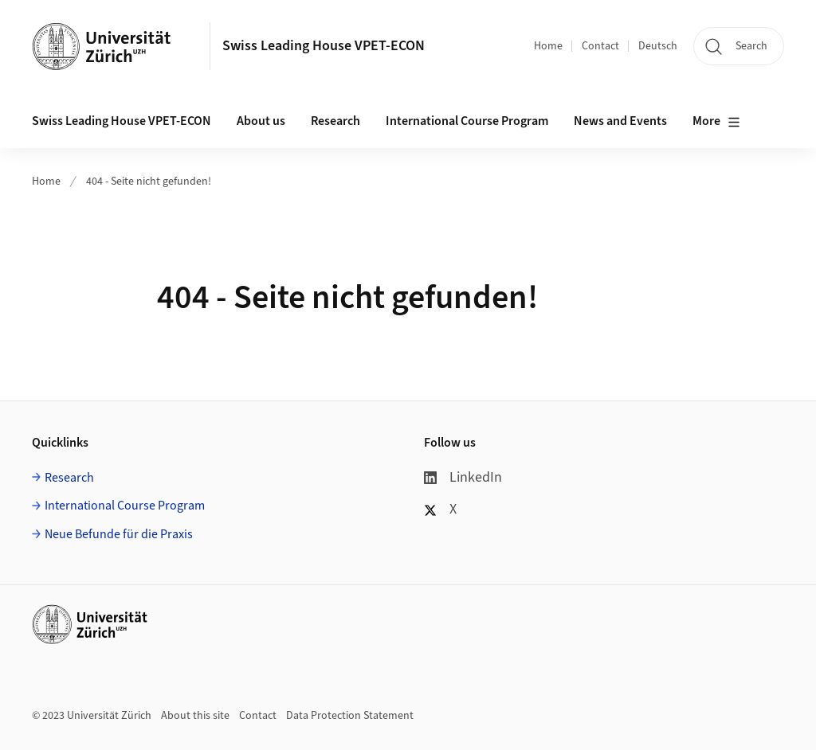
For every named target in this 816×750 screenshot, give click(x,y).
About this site (195, 716)
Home (548, 46)
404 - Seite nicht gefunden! (148, 181)
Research (69, 477)
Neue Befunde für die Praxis (119, 534)
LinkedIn (463, 477)
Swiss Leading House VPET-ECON (323, 46)
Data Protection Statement (350, 716)
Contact (600, 46)
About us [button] (261, 121)
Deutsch (657, 46)
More (716, 121)
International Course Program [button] (467, 121)
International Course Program (125, 505)
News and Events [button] (620, 121)
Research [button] (335, 121)
